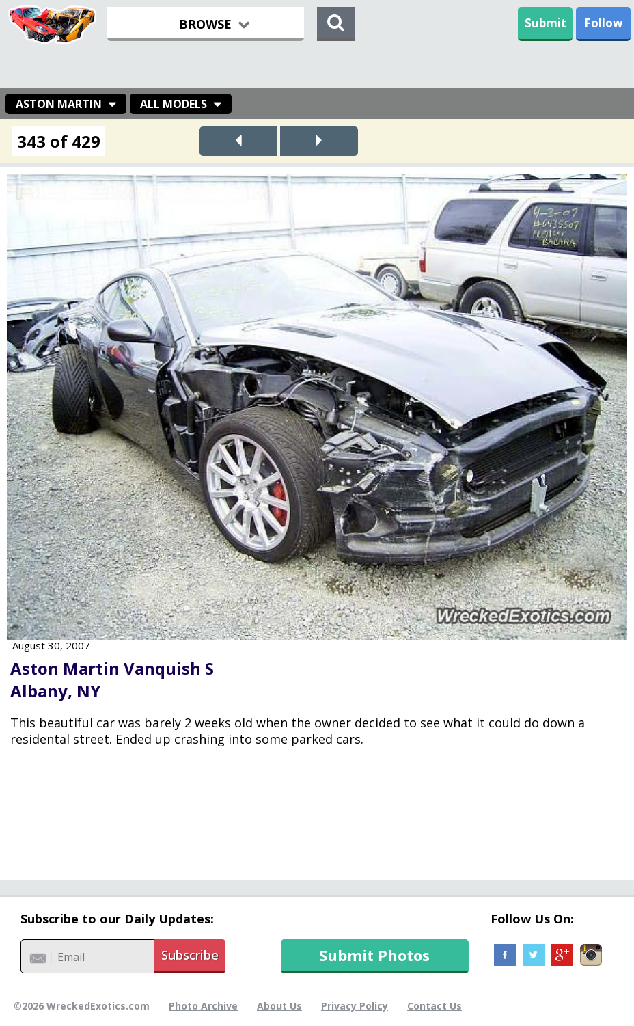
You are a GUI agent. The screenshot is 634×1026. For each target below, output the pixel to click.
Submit (545, 23)
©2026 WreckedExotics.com (82, 1005)
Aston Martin (59, 103)
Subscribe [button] (190, 955)
